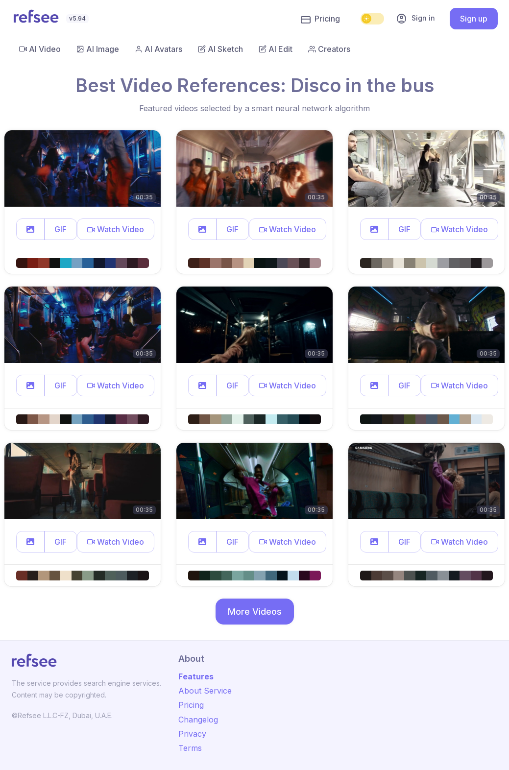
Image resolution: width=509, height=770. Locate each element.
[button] (30, 229)
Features (196, 676)
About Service (205, 691)
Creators (329, 49)
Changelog (198, 719)
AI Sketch (220, 49)
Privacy (192, 734)
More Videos (255, 611)
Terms (190, 748)
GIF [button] (60, 229)
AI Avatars (158, 49)
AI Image (97, 49)
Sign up (473, 19)
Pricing (320, 19)
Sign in (415, 18)
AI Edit (275, 49)
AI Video (40, 49)
